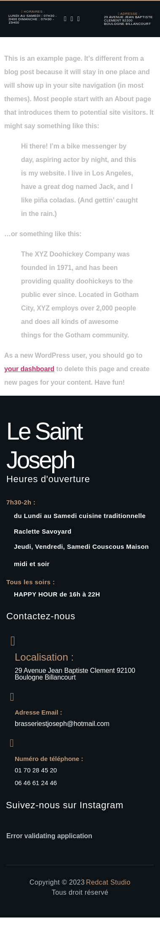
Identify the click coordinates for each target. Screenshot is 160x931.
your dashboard (29, 368)
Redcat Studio (108, 882)
